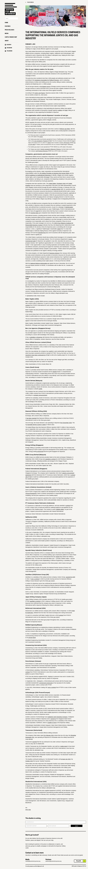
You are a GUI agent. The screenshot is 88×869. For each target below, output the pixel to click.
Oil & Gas (28, 809)
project (41, 136)
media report (63, 746)
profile (40, 389)
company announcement (40, 395)
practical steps (35, 213)
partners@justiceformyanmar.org (53, 861)
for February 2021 (49, 735)
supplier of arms (52, 722)
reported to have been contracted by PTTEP (37, 355)
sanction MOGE (55, 189)
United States (52, 183)
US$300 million (60, 509)
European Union (61, 183)
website (55, 371)
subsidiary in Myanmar (36, 337)
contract (27, 305)
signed (57, 556)
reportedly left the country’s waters (36, 424)
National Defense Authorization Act (39, 263)
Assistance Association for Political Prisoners (47, 80)
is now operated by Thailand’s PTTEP (42, 141)
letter (66, 110)
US (56, 195)
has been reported (31, 418)
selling (49, 142)
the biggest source (45, 86)
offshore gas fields (65, 129)
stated (59, 229)
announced (40, 451)
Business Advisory (55, 253)
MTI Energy (67, 142)
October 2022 (29, 761)
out (71, 139)
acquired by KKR (70, 577)
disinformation (69, 207)
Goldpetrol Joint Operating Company (58, 717)
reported (34, 741)
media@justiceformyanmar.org (32, 861)
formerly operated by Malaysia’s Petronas (51, 149)
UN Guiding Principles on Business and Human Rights (54, 173)
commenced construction (46, 683)
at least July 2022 (66, 759)
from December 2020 (66, 422)
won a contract (35, 579)
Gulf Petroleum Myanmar (42, 151)
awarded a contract (50, 459)
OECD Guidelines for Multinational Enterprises (38, 175)
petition (60, 110)
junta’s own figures (40, 93)
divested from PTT (43, 232)
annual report (32, 637)
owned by (53, 718)
